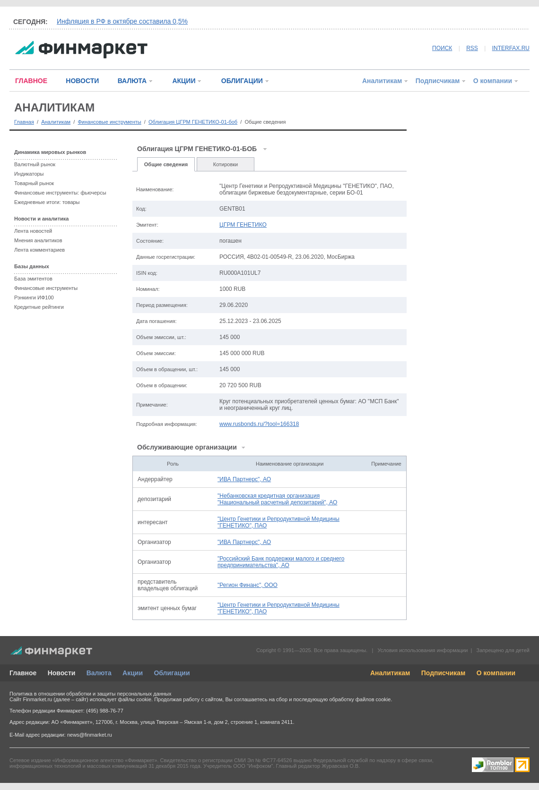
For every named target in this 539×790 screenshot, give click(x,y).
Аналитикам (382, 81)
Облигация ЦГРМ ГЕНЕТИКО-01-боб (192, 122)
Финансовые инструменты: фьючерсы (60, 192)
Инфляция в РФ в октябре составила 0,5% (122, 21)
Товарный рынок (34, 183)
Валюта (99, 673)
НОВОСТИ (82, 81)
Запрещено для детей (503, 650)
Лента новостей (33, 231)
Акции (132, 673)
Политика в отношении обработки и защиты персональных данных (90, 694)
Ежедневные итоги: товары (47, 202)
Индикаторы (29, 174)
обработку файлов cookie (360, 699)
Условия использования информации (422, 650)
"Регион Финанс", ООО (247, 585)
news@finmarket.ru (89, 735)
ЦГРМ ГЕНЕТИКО (243, 224)
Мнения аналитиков (38, 240)
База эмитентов (33, 278)
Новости (62, 673)
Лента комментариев (39, 250)
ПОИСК (442, 48)
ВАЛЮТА (132, 81)
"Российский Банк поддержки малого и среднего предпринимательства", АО (280, 562)
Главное (22, 673)
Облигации (172, 673)
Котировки (225, 164)
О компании (492, 81)
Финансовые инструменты (109, 122)
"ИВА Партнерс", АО (244, 479)
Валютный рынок (34, 164)
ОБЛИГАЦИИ (242, 81)
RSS (472, 48)
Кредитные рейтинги (39, 307)
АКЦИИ (183, 81)
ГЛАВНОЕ (31, 81)
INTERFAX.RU (511, 48)
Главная (24, 122)
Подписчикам (438, 81)
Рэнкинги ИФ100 (34, 297)
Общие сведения (166, 164)
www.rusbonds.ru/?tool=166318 (259, 424)
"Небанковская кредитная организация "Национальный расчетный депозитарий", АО (277, 499)
